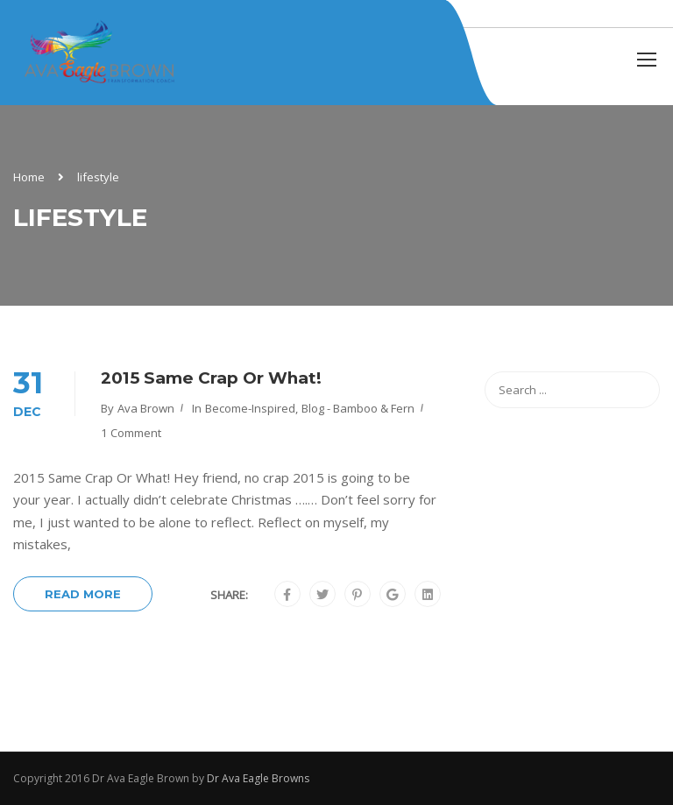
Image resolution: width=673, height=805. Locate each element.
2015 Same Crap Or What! (211, 378)
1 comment (131, 433)
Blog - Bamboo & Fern (357, 408)
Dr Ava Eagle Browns (258, 778)
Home (29, 177)
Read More (83, 594)
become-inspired (250, 408)
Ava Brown (145, 408)
